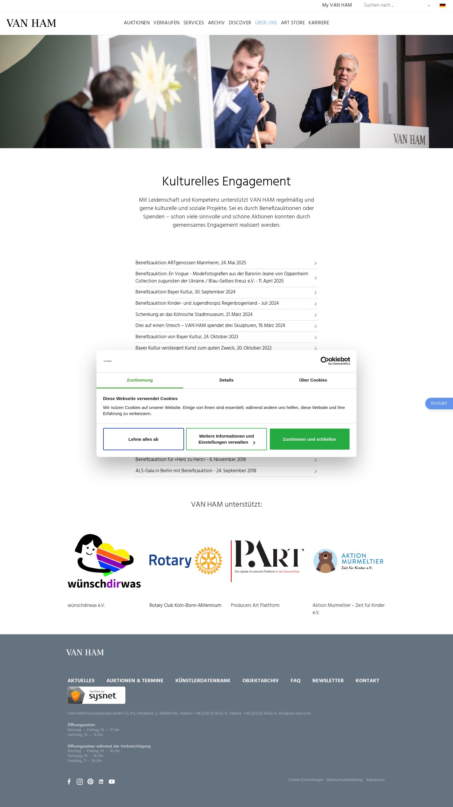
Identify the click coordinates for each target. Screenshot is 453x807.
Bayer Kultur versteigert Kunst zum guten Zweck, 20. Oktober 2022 (203, 348)
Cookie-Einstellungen (306, 780)
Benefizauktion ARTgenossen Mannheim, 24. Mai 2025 (190, 263)
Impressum (375, 780)
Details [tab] (226, 380)
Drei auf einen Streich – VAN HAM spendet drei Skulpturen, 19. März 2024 (210, 326)
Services (193, 23)
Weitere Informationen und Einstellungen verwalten (226, 439)
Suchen (429, 6)
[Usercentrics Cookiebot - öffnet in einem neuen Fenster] (325, 361)
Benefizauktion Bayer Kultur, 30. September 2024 (185, 292)
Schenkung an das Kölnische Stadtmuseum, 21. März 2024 (194, 315)
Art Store (293, 23)
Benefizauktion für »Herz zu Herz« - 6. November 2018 (190, 460)
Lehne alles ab (143, 438)
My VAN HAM (337, 5)
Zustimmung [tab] (140, 380)
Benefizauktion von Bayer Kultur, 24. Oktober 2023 (186, 337)
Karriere (319, 23)
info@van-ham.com (294, 713)
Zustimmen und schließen (309, 438)
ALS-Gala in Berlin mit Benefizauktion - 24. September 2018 (195, 471)
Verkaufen (166, 23)
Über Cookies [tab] (313, 380)
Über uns (266, 23)
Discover (240, 23)
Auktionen (137, 23)
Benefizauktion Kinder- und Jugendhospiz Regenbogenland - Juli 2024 (207, 303)
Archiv (216, 23)
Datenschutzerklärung (344, 780)
